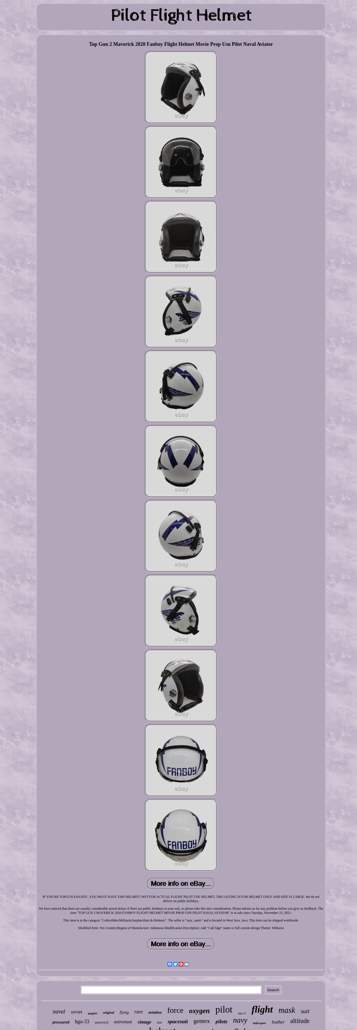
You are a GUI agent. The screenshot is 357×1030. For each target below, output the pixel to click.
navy (240, 1020)
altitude (299, 1020)
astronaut (123, 1021)
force (175, 1010)
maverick (102, 1022)
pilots (221, 1021)
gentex (201, 1020)
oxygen (199, 1011)
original (108, 1013)
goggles (93, 1013)
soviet (76, 1012)
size (159, 1022)
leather (278, 1022)
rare (138, 1012)
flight (262, 1009)
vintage (144, 1022)
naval (59, 1011)
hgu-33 (82, 1021)
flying (124, 1012)
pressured (61, 1022)
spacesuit (178, 1021)
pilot (223, 1009)
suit (305, 1011)
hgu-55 (242, 1013)
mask (287, 1010)
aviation (155, 1012)
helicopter (259, 1023)
